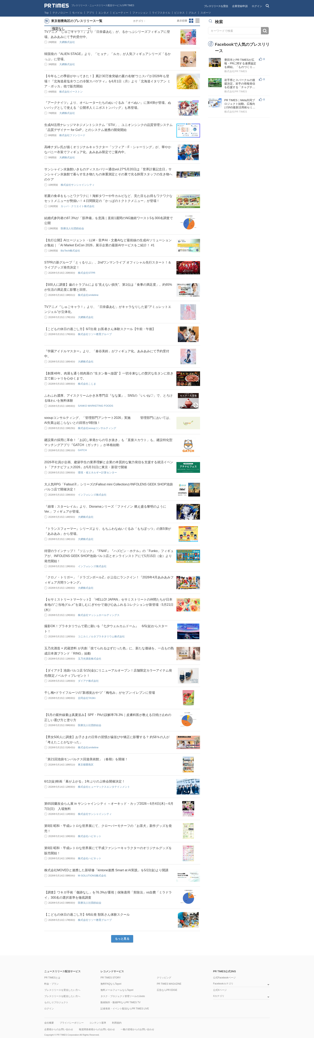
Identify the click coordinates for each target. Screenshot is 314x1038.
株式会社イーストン (71, 91)
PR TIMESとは (52, 977)
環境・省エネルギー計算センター (97, 472)
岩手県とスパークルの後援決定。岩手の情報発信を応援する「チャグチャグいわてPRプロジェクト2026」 (240, 83)
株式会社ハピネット (89, 836)
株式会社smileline (88, 294)
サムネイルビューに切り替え (191, 20)
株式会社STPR (86, 272)
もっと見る (122, 938)
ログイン (257, 6)
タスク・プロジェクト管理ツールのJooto (123, 996)
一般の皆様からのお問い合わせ (137, 1029)
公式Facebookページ (224, 977)
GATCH (82, 450)
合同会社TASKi (87, 698)
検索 (265, 30)
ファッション (140, 12)
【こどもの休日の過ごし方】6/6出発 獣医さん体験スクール (87, 914)
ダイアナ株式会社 (88, 680)
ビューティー (120, 12)
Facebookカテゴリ (223, 983)
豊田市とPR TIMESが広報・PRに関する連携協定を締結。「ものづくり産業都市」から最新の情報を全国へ (240, 63)
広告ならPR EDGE (167, 990)
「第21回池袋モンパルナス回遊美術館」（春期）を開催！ (86, 759)
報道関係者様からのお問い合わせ (97, 1029)
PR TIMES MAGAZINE (169, 983)
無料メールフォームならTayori (117, 990)
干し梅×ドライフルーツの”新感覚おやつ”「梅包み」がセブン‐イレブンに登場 (99, 692)
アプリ (90, 12)
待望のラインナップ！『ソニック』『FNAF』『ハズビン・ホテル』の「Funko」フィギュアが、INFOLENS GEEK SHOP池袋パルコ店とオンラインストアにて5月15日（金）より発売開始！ (109, 556)
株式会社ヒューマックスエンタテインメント (104, 786)
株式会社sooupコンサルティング (97, 428)
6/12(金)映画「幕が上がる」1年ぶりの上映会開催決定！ (84, 781)
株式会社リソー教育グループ (95, 334)
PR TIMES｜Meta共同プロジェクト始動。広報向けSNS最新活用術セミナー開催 (239, 104)
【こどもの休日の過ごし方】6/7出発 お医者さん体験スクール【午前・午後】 (99, 329)
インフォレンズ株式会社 (92, 494)
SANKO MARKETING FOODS (95, 405)
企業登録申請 (240, 6)
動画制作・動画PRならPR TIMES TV (121, 1002)
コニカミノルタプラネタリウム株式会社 (101, 636)
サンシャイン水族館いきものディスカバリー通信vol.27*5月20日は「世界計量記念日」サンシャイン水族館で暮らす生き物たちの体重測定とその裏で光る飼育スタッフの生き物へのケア (108, 174)
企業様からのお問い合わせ (58, 1029)
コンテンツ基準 (97, 1022)
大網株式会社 (67, 42)
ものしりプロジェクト (56, 1002)
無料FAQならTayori (111, 983)
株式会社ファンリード (72, 135)
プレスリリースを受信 (216, 6)
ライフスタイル (161, 12)
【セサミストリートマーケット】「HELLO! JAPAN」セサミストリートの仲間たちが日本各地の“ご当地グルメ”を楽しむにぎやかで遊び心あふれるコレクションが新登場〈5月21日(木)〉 (108, 604)
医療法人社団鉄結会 (72, 228)
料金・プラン (51, 983)
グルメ (192, 12)
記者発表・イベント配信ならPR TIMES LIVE (125, 1008)
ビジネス (179, 12)
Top (46, 12)
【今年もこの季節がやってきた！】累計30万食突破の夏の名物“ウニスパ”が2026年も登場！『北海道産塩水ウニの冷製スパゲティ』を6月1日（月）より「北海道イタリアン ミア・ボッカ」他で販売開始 (107, 81)
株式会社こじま (87, 383)
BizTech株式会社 (70, 250)
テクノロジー (60, 12)
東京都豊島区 (86, 764)
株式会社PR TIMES (235, 71)
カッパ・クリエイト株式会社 (78, 206)
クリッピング (164, 977)
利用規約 (117, 1022)
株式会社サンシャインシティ (78, 184)
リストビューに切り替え (197, 20)
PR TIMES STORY (111, 977)
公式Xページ (220, 990)
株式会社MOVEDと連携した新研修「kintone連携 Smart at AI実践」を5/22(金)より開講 (106, 870)
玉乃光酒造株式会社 (89, 658)
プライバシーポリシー (72, 1022)
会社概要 (49, 1022)
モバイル (77, 12)
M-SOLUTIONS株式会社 (92, 875)
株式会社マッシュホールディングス (99, 615)
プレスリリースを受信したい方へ (62, 990)
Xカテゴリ (218, 996)
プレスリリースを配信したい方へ (62, 996)
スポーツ (205, 12)
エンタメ (103, 12)
